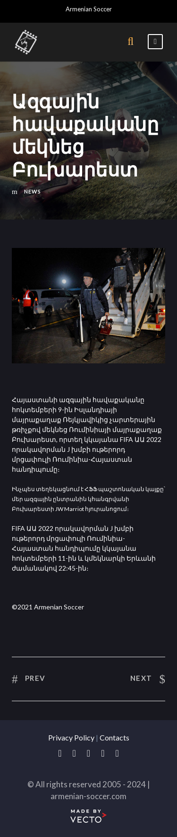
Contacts (114, 737)
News (32, 191)
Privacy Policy (71, 737)
